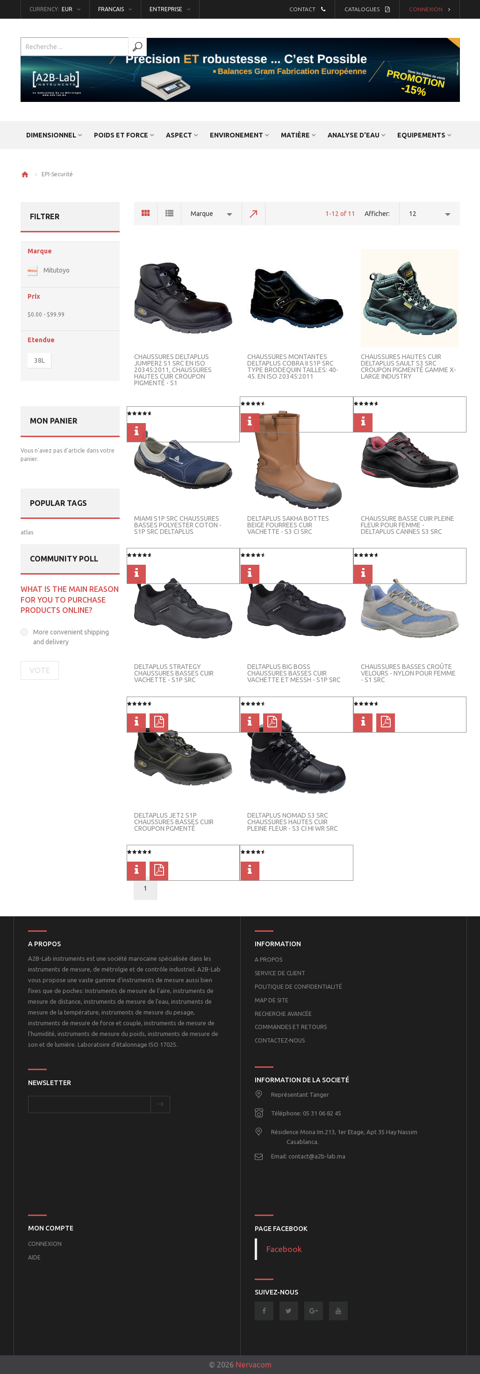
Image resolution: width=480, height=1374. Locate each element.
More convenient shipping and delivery (71, 637)
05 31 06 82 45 (322, 1113)
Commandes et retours (291, 1027)
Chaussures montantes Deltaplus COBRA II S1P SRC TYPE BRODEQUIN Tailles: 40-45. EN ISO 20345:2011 (292, 366)
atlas (27, 532)
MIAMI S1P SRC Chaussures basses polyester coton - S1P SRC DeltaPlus (178, 525)
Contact (307, 9)
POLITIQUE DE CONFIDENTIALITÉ (298, 987)
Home (25, 174)
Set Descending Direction (253, 213)
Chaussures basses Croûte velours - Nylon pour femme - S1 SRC (408, 673)
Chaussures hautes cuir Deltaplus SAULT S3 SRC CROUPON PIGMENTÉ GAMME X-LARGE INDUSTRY (408, 366)
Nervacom (254, 1364)
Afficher (376, 213)
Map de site (271, 1000)
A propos (268, 960)
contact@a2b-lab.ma (316, 1156)
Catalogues (367, 9)
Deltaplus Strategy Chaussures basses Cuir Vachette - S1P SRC (174, 673)
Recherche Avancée (283, 1014)
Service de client (280, 973)
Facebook (284, 1249)
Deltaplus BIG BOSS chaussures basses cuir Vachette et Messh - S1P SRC (294, 673)
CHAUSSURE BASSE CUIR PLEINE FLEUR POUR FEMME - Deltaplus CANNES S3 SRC (407, 525)
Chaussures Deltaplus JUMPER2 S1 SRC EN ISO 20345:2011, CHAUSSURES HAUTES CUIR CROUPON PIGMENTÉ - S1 (173, 370)
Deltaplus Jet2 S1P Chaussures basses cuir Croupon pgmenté (174, 822)
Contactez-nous (280, 1040)
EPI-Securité (57, 174)
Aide (34, 1257)
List (169, 213)
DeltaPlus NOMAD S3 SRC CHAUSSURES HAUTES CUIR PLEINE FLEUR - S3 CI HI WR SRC (292, 822)
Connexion (429, 9)
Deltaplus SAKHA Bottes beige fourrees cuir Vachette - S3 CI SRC (288, 525)
